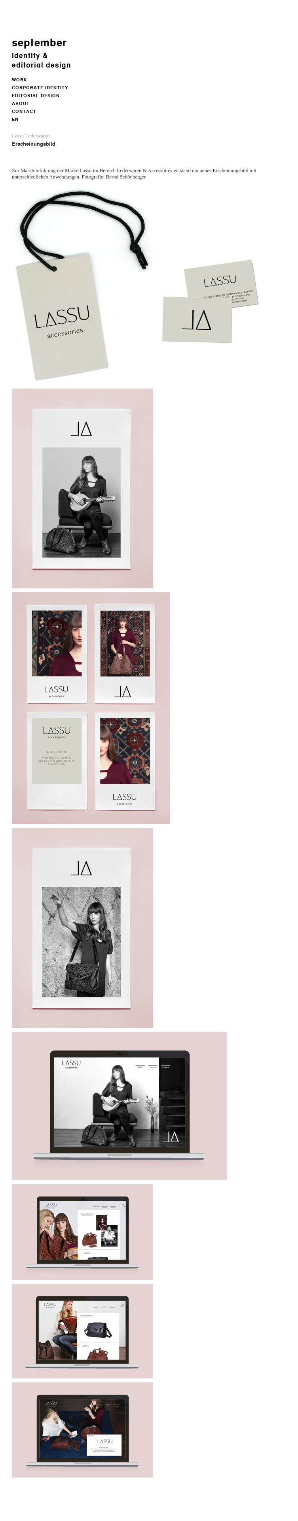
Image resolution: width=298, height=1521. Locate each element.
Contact (24, 111)
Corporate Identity (40, 87)
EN (15, 119)
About (21, 103)
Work (19, 80)
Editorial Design (36, 95)
